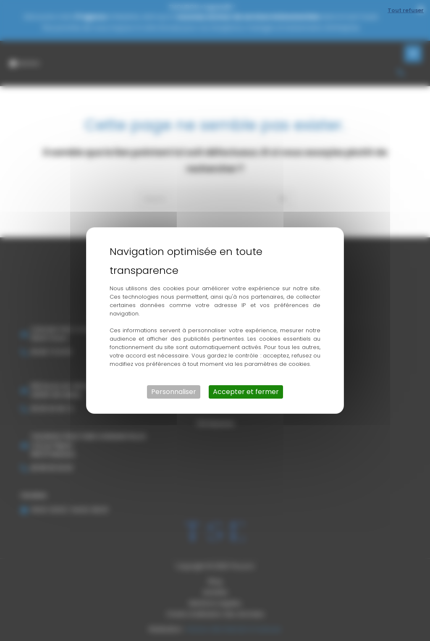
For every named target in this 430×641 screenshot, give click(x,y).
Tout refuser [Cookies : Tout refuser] (406, 10)
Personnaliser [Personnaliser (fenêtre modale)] (173, 392)
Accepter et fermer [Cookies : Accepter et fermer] (246, 392)
